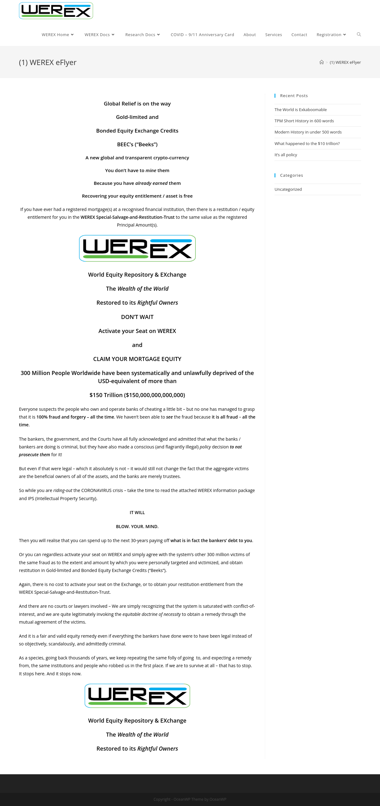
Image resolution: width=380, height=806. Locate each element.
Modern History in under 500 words (308, 132)
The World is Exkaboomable (300, 109)
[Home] (322, 62)
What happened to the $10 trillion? (307, 143)
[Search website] (359, 34)
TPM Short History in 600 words (304, 121)
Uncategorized (288, 189)
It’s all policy (285, 154)
